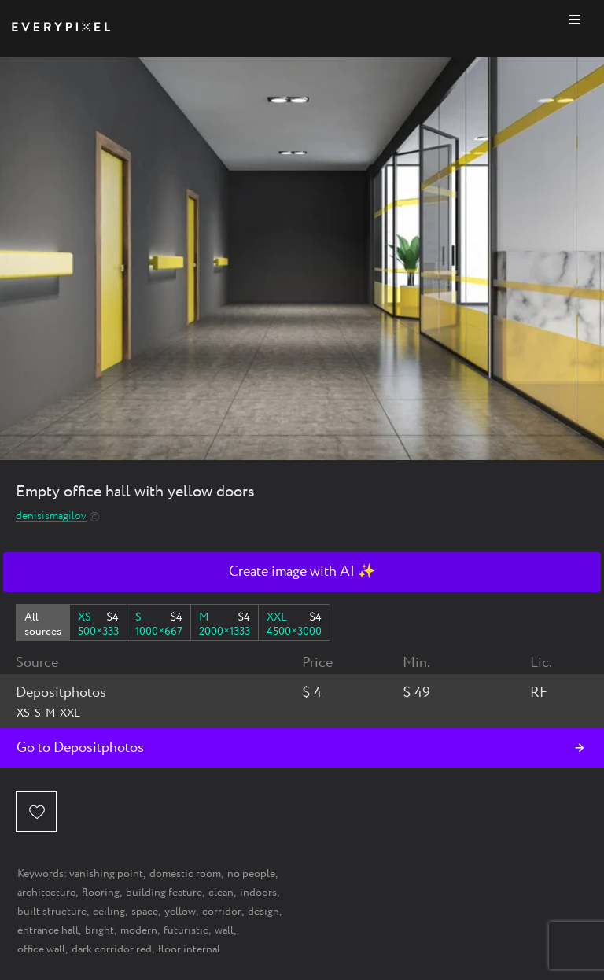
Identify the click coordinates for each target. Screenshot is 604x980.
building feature (164, 893)
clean (221, 893)
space (144, 911)
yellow (180, 911)
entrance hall (48, 930)
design (263, 911)
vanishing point (106, 874)
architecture (46, 893)
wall (224, 930)
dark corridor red (112, 949)
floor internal (189, 949)
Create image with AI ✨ (302, 572)
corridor (221, 911)
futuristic (186, 930)
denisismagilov (51, 516)
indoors (258, 893)
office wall (41, 949)
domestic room (185, 874)
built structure (52, 911)
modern (138, 930)
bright (99, 930)
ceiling (109, 911)
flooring (101, 893)
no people (251, 874)
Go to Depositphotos (80, 748)
